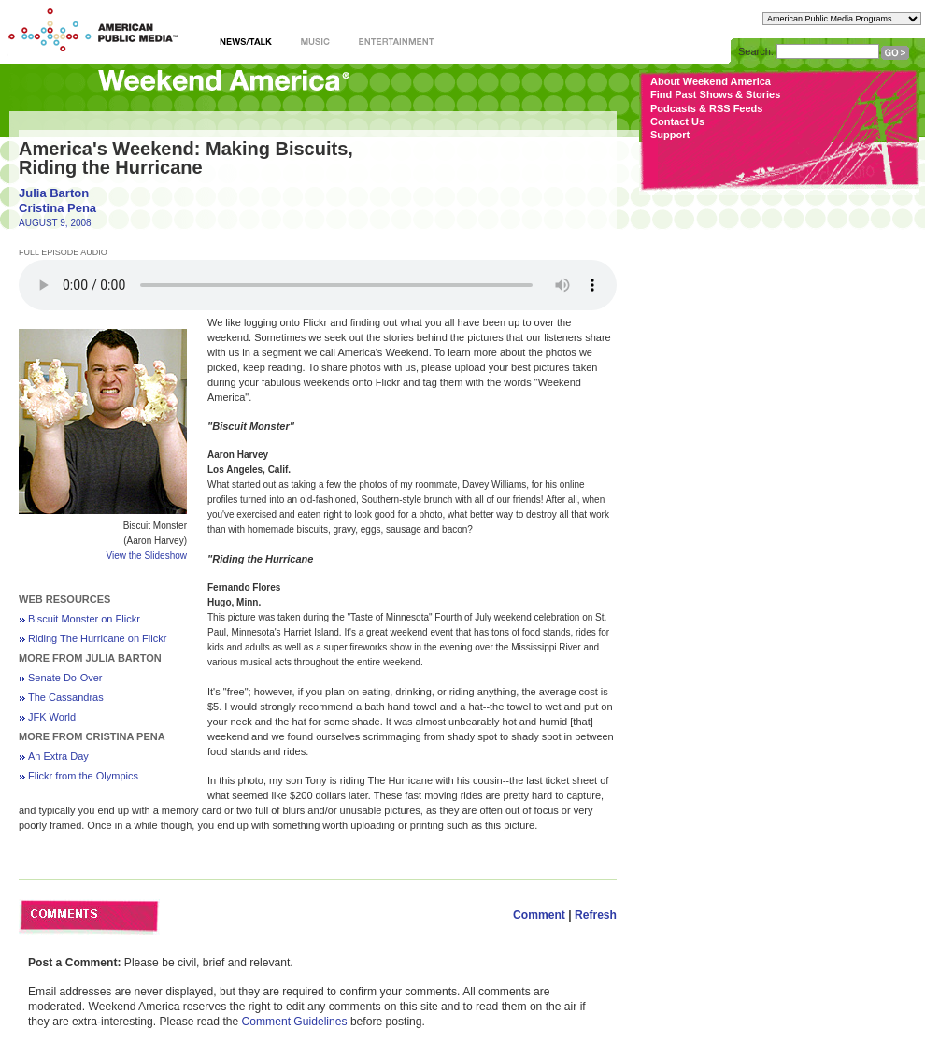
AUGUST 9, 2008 (55, 223)
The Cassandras (66, 697)
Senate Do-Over (65, 677)
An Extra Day (58, 756)
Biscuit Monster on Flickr (84, 618)
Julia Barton (54, 193)
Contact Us (677, 121)
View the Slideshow (146, 555)
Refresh (596, 915)
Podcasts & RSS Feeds (706, 108)
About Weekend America (710, 81)
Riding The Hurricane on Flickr (97, 638)
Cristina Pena (57, 208)
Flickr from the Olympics (83, 775)
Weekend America (224, 86)
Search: (756, 51)
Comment (539, 915)
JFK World (52, 716)
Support (670, 134)
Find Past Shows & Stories (715, 94)
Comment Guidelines (295, 1021)
